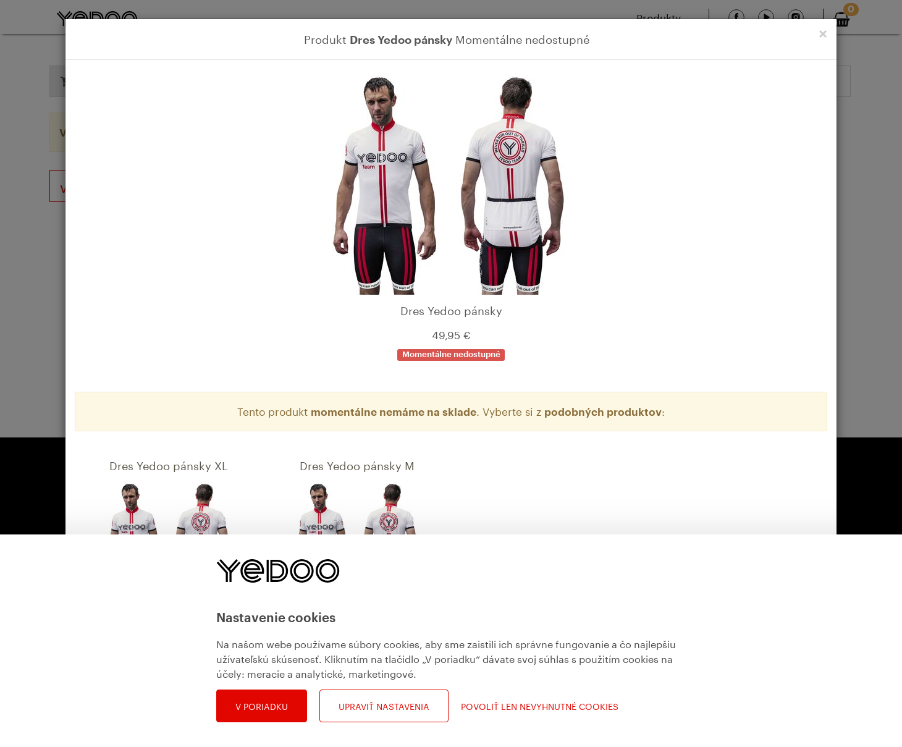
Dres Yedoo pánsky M (357, 464)
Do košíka (193, 671)
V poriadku (261, 705)
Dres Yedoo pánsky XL (168, 464)
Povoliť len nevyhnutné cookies (539, 705)
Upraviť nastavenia (384, 705)
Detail (135, 671)
